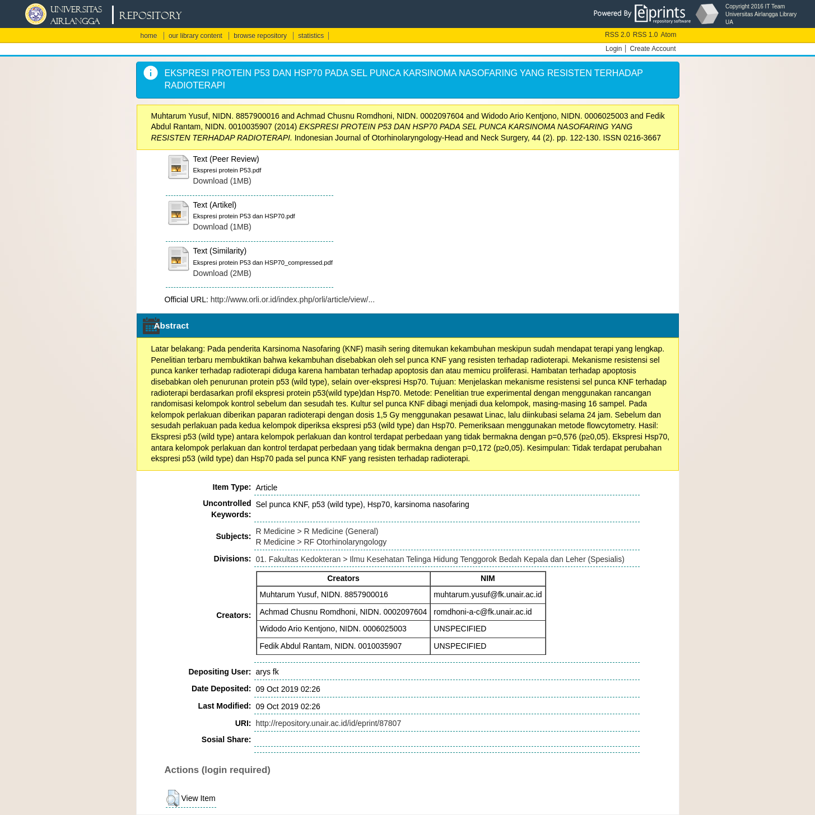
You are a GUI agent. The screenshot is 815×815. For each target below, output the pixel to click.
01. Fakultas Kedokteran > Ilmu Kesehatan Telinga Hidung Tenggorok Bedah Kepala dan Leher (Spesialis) (440, 559)
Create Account (653, 49)
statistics (311, 36)
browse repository (260, 36)
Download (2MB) (222, 273)
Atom (668, 35)
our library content (195, 36)
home (149, 36)
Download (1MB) (222, 180)
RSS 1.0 (645, 35)
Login (614, 49)
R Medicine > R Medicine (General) (317, 531)
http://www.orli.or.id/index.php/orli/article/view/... (293, 299)
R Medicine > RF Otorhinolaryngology (321, 541)
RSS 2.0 (617, 35)
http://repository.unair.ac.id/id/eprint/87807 (329, 723)
